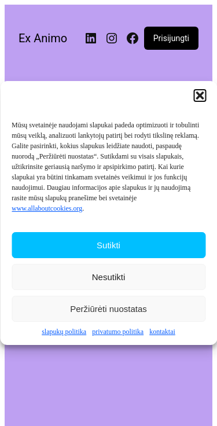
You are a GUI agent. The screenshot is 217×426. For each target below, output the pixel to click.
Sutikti (108, 245)
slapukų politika (64, 332)
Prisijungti (171, 38)
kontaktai (162, 332)
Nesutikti (109, 277)
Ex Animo (43, 38)
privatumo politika (118, 332)
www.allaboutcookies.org (47, 209)
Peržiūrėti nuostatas (108, 309)
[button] (199, 96)
